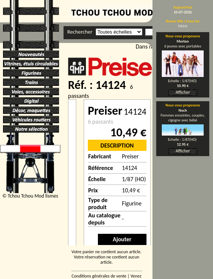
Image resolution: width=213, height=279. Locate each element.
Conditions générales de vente (99, 276)
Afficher (183, 92)
